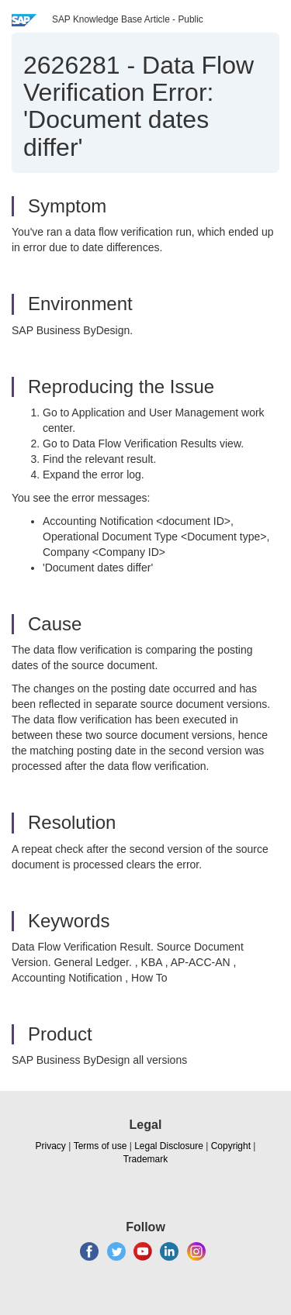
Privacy (51, 1146)
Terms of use (100, 1146)
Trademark (145, 1159)
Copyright (231, 1146)
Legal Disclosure (168, 1146)
